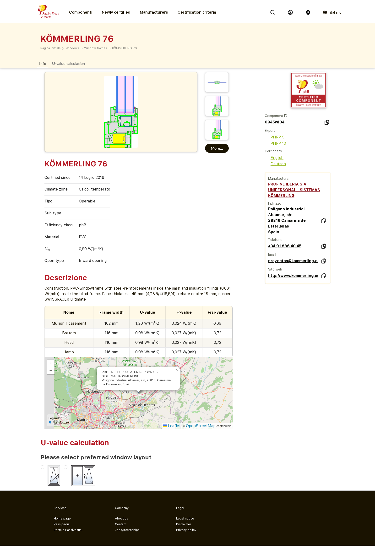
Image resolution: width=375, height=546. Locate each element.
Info (42, 63)
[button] (177, 370)
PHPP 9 (274, 137)
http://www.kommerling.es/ (293, 275)
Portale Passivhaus (68, 530)
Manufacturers (154, 12)
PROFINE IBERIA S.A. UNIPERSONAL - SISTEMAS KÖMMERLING (294, 190)
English (274, 157)
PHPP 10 (275, 143)
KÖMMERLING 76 (124, 48)
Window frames (95, 48)
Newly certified (116, 12)
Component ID (276, 116)
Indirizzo (274, 203)
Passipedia (62, 524)
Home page (62, 518)
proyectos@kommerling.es (293, 261)
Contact (120, 524)
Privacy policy (186, 530)
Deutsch (275, 164)
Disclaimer (183, 524)
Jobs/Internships (127, 530)
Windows (72, 48)
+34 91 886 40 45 (284, 246)
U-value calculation (68, 63)
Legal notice (185, 518)
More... (217, 148)
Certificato (273, 151)
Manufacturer (279, 178)
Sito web (275, 269)
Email (272, 254)
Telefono (275, 240)
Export (270, 131)
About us (121, 518)
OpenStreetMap (201, 426)
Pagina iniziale (50, 48)
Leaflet (172, 426)
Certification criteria (197, 12)
